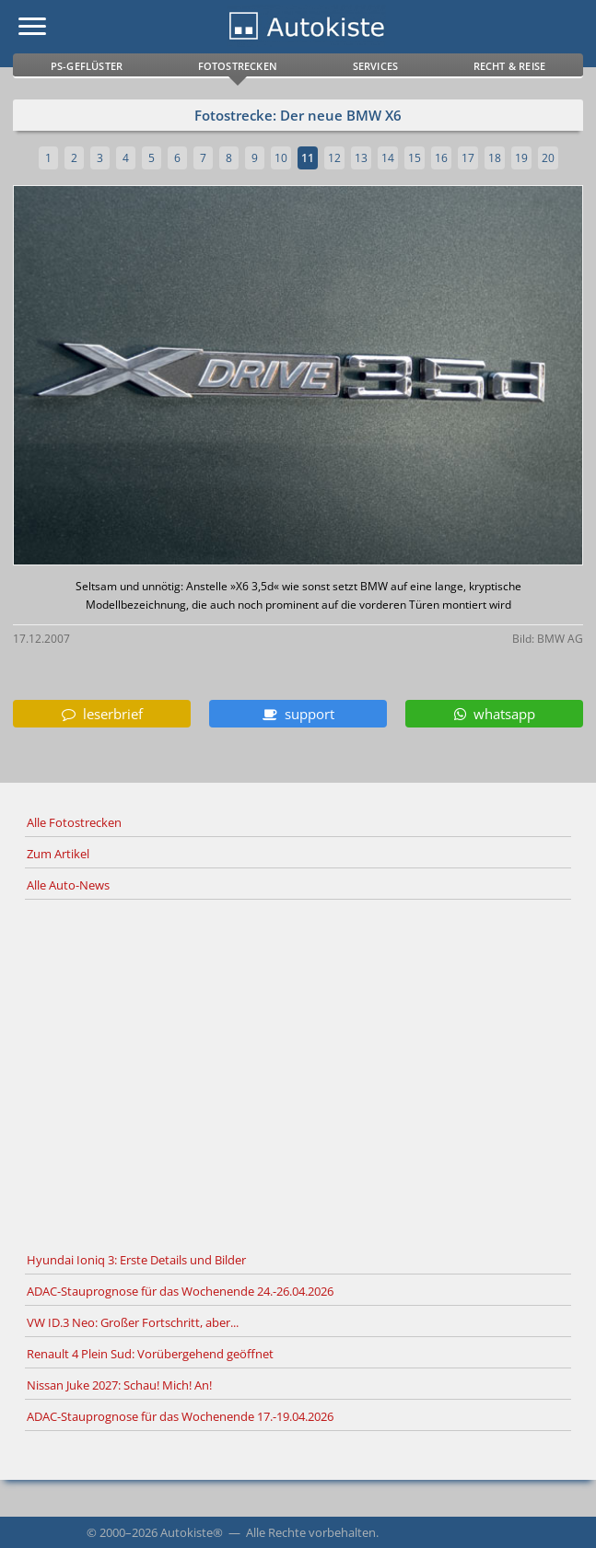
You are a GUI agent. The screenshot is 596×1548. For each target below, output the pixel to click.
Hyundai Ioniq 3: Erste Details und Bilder (136, 1259)
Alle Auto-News (68, 885)
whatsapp (494, 713)
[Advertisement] (298, 1073)
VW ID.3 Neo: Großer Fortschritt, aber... (133, 1322)
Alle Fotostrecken (74, 822)
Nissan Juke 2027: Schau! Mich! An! (119, 1385)
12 (334, 158)
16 (441, 158)
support (298, 713)
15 (414, 158)
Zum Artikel (58, 853)
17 (468, 158)
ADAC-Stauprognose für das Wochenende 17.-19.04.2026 (180, 1416)
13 (361, 158)
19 (521, 158)
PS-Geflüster (87, 66)
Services (376, 66)
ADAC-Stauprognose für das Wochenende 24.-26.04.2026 (180, 1291)
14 (387, 158)
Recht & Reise (509, 66)
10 (281, 158)
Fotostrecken (237, 66)
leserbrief (102, 713)
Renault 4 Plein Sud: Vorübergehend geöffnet (150, 1353)
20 (548, 158)
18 (494, 158)
